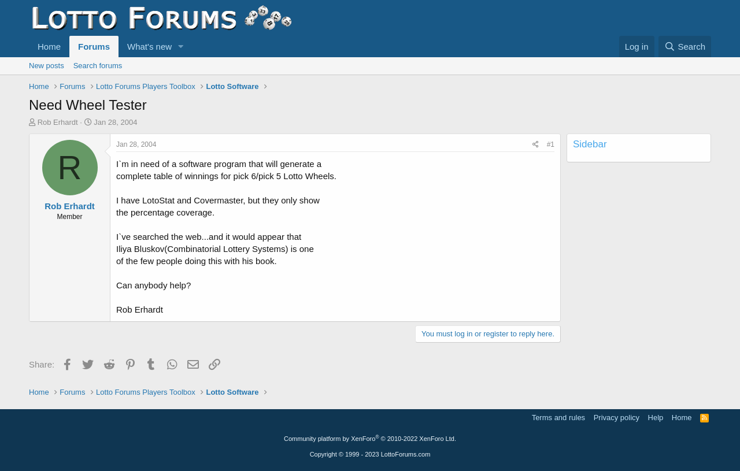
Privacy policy (616, 417)
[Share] (535, 144)
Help (656, 417)
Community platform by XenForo (370, 438)
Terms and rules (558, 417)
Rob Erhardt (58, 122)
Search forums (98, 65)
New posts (46, 65)
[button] (181, 46)
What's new (149, 46)
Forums (94, 46)
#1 (550, 144)
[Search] (684, 46)
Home (49, 46)
